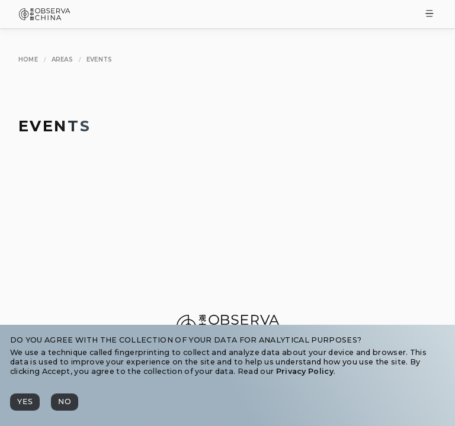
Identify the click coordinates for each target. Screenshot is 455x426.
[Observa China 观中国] (45, 16)
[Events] (99, 60)
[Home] (28, 60)
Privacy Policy (305, 371)
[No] (64, 402)
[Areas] (62, 60)
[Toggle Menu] (429, 14)
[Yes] (25, 402)
